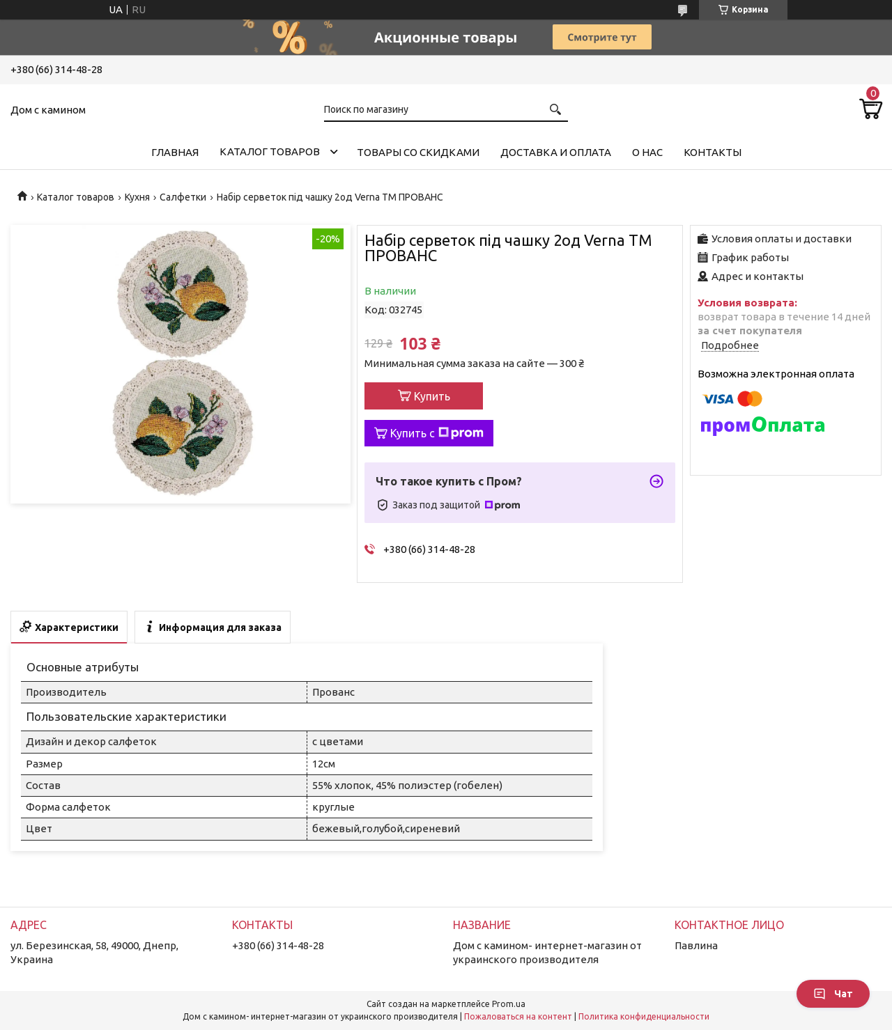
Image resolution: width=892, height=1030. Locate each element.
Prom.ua (508, 1003)
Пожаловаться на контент (518, 1016)
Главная (175, 152)
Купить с (437, 433)
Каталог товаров (270, 151)
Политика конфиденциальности (643, 1016)
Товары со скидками (418, 152)
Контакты (712, 152)
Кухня (137, 197)
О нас (647, 152)
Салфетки (183, 197)
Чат (833, 994)
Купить (432, 396)
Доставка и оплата (555, 152)
